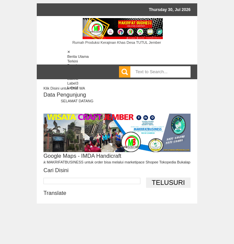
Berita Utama (78, 56)
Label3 (72, 83)
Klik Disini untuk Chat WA (64, 88)
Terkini (72, 61)
